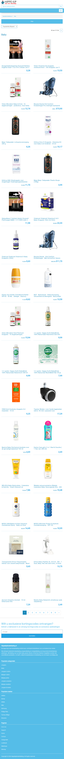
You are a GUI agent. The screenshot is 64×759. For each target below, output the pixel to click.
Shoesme (3, 718)
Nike (2, 705)
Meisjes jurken (5, 678)
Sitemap (3, 749)
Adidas (3, 695)
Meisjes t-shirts (5, 674)
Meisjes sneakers (6, 684)
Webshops (4, 746)
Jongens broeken (6, 687)
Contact (3, 736)
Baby (2, 668)
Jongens (3, 665)
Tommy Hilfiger (5, 715)
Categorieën (4, 739)
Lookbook (4, 743)
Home (3, 733)
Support (3, 730)
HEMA (3, 702)
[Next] (61, 30)
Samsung (4, 708)
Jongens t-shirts (5, 671)
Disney (3, 698)
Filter (32, 21)
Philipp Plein (4, 711)
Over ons (3, 727)
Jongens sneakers (6, 681)
